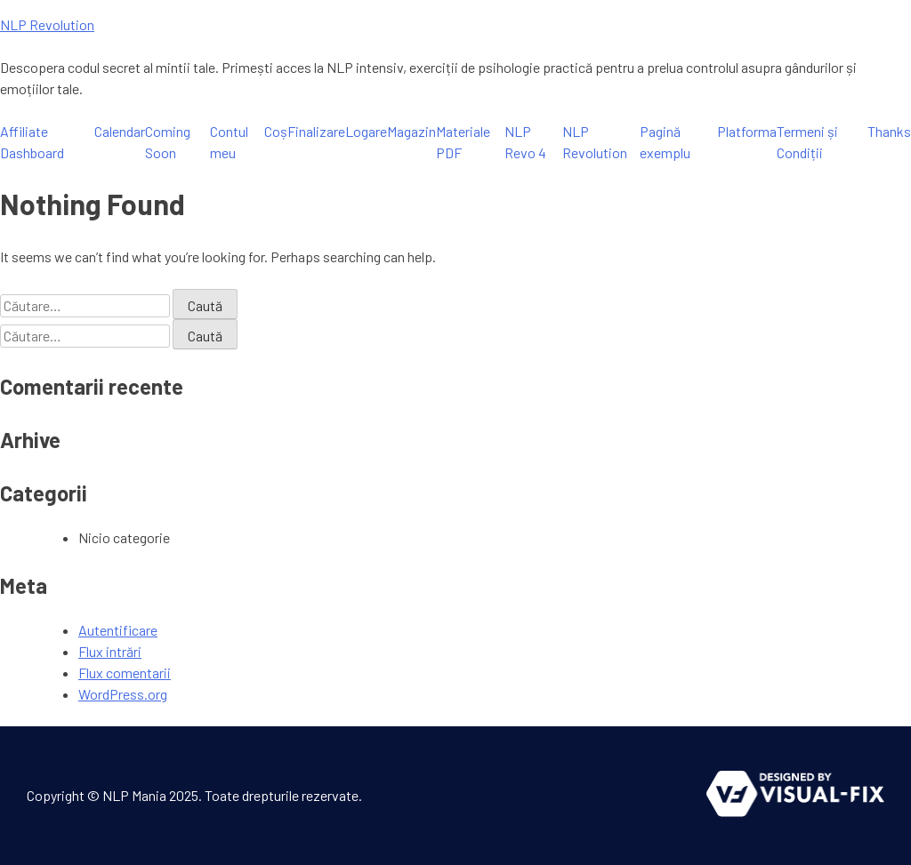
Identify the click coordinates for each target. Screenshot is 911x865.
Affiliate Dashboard (32, 142)
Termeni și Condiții (807, 142)
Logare (366, 131)
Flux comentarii (124, 672)
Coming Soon (167, 142)
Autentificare (117, 629)
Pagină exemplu (665, 142)
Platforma (747, 131)
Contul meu (229, 142)
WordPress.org (122, 693)
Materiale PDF (463, 142)
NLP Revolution (47, 24)
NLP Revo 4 (525, 142)
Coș (275, 131)
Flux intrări (109, 651)
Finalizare (316, 131)
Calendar (119, 131)
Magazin (411, 131)
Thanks (889, 131)
